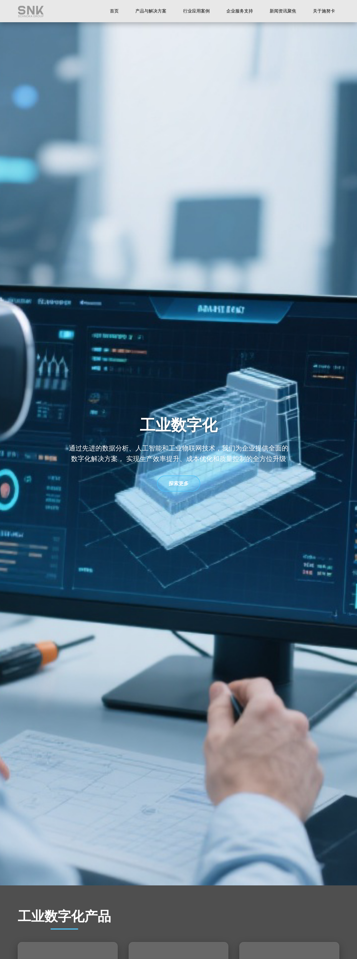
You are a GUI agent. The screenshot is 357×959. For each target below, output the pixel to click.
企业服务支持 (239, 11)
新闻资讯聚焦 (283, 11)
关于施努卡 (324, 11)
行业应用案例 (196, 11)
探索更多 (179, 483)
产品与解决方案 (150, 11)
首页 (114, 11)
